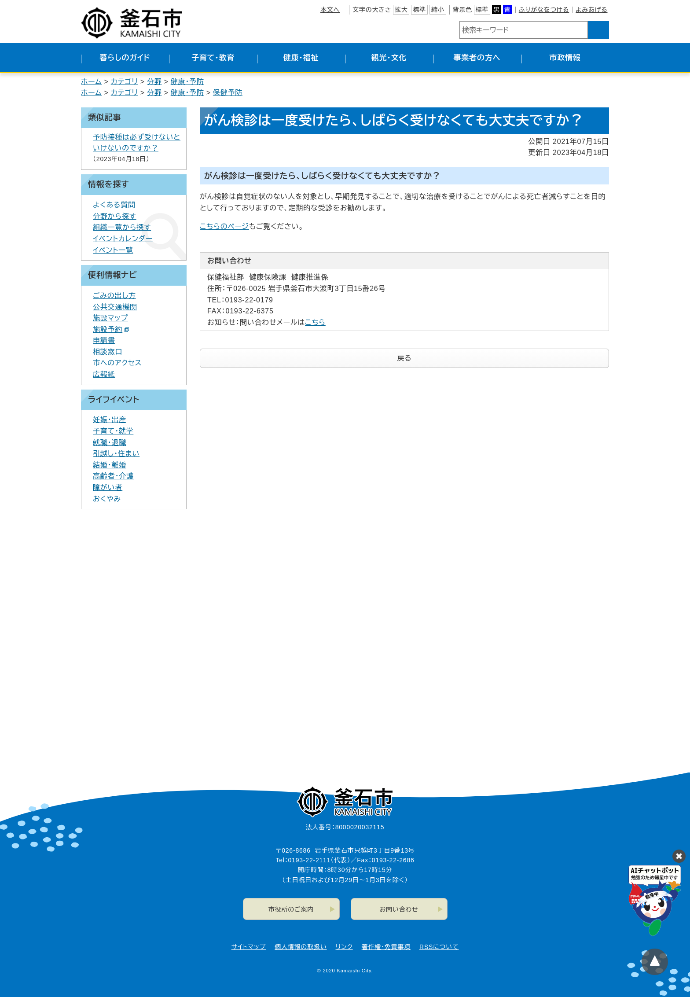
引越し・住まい (116, 453)
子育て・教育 (213, 58)
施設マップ (110, 318)
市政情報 (564, 58)
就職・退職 (109, 442)
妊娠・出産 (109, 419)
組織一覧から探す (122, 227)
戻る (404, 358)
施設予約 (111, 329)
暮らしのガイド (124, 58)
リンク (344, 946)
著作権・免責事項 (386, 946)
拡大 (401, 9)
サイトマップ (248, 946)
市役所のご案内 (291, 909)
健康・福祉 (301, 58)
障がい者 (107, 487)
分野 (154, 81)
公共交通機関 (115, 307)
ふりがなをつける (544, 10)
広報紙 (104, 374)
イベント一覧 (113, 250)
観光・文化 (389, 58)
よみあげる (591, 10)
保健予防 (227, 92)
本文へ (330, 10)
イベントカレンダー (123, 239)
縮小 (437, 9)
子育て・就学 (113, 431)
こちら (315, 322)
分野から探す (114, 216)
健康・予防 (187, 81)
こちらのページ (224, 226)
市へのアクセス (117, 363)
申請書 (104, 340)
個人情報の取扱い (301, 946)
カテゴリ (124, 81)
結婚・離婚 (109, 465)
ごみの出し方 (114, 295)
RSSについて (439, 946)
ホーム (91, 81)
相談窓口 (107, 352)
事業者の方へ (477, 58)
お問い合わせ (399, 909)
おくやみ (107, 499)
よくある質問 (114, 205)
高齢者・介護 (113, 476)
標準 (419, 9)
